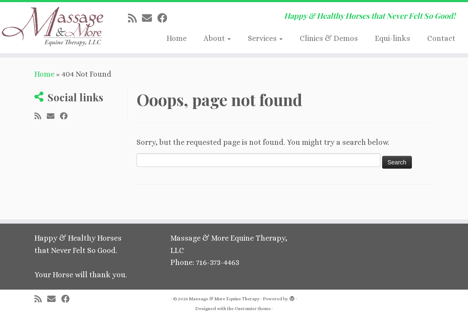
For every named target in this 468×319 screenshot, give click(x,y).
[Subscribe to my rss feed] (135, 18)
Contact (441, 38)
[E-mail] (149, 18)
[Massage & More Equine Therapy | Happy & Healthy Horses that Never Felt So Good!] (55, 27)
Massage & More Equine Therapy (224, 299)
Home (177, 38)
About (217, 38)
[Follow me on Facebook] (165, 18)
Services (265, 38)
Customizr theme (253, 308)
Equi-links (392, 38)
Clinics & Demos (329, 38)
